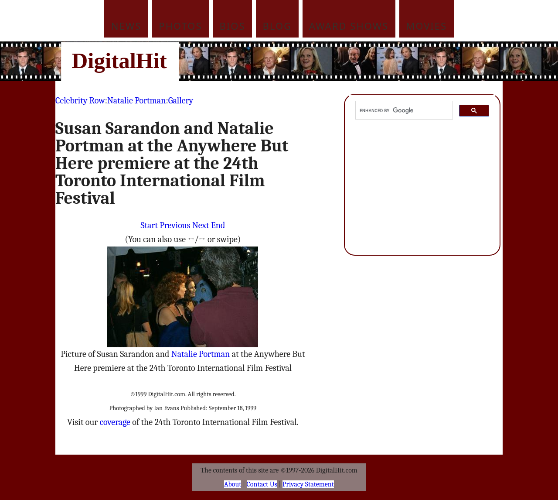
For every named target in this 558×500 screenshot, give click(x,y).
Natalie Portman (136, 101)
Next (200, 225)
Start (149, 225)
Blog (277, 25)
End (218, 225)
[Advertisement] (338, 61)
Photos (180, 25)
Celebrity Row (80, 101)
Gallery (180, 101)
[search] (403, 110)
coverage (115, 422)
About (232, 484)
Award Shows (348, 25)
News (126, 25)
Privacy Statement (308, 484)
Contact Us (262, 484)
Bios (232, 25)
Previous (175, 225)
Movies (426, 25)
